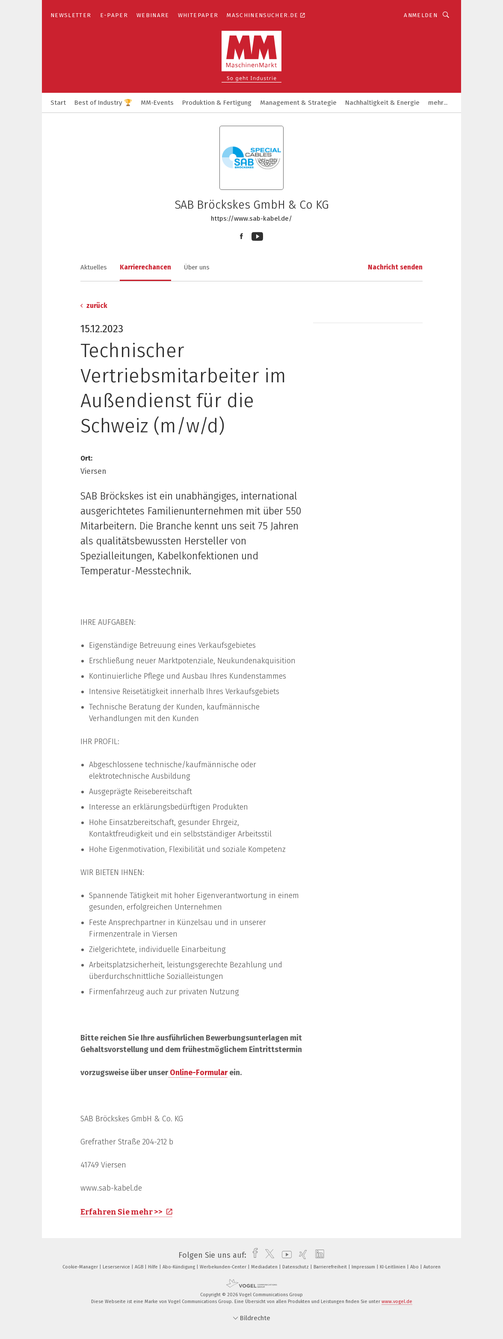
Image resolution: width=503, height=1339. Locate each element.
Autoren (432, 1267)
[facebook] (253, 1255)
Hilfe (153, 1267)
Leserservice (117, 1267)
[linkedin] (317, 1255)
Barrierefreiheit (331, 1267)
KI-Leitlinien (393, 1267)
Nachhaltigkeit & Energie (382, 102)
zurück (93, 306)
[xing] (301, 1255)
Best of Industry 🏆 (103, 102)
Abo (415, 1267)
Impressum (364, 1267)
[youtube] (285, 1255)
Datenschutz (296, 1267)
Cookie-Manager (80, 1267)
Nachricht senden (395, 267)
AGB (140, 1267)
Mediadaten (265, 1267)
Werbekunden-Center (224, 1267)
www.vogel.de (397, 1301)
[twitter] (267, 1255)
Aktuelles (93, 267)
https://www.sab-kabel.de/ (251, 218)
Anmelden (421, 15)
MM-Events (157, 102)
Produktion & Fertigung (217, 102)
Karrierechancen (145, 267)
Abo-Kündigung (179, 1267)
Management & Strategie (298, 102)
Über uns (197, 267)
